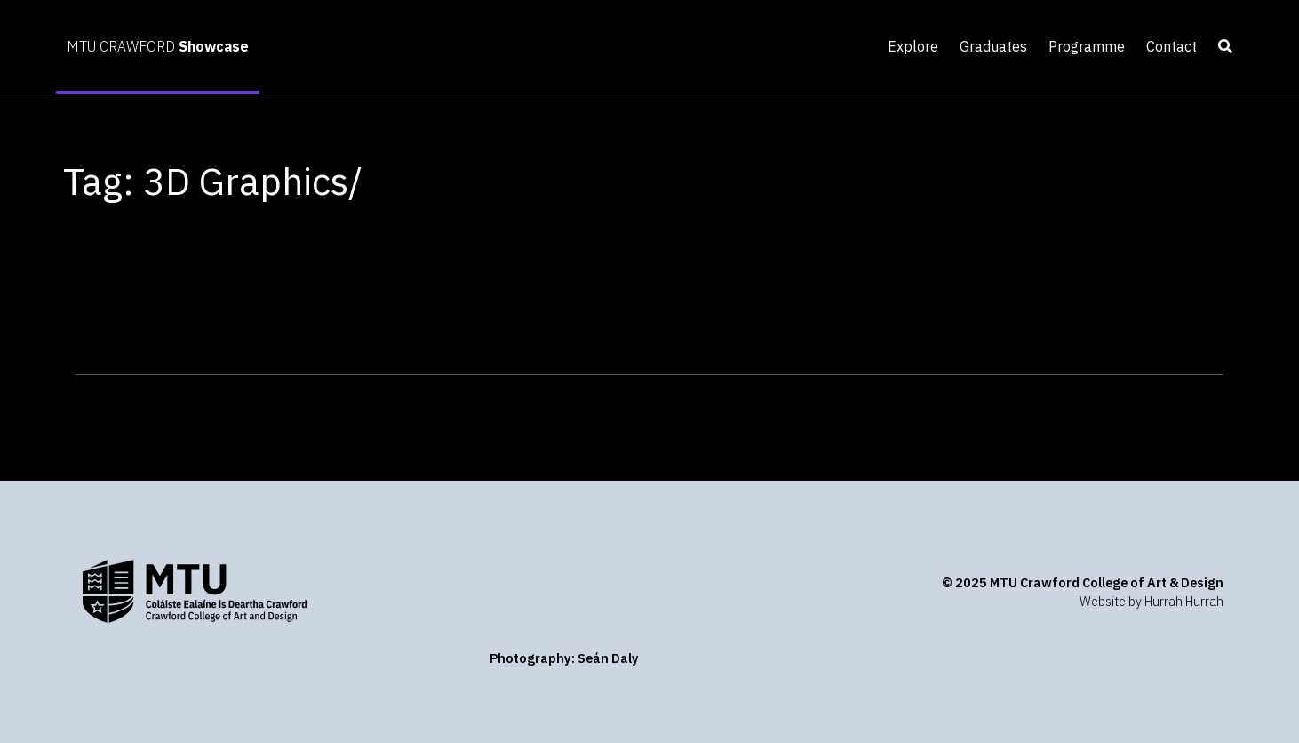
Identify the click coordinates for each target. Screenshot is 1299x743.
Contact (1171, 46)
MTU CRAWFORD (158, 46)
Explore (913, 46)
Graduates (993, 46)
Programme (1086, 46)
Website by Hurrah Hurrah (1151, 601)
